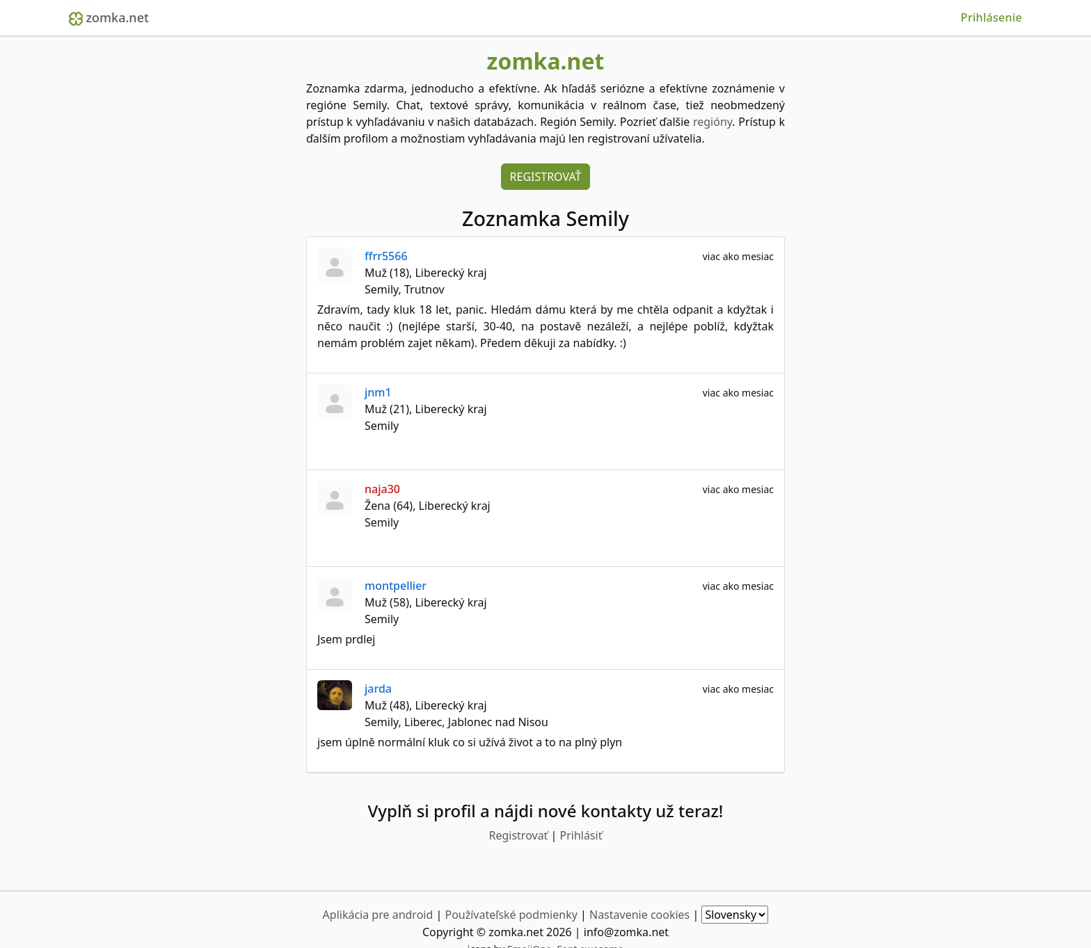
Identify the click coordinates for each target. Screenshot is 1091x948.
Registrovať (546, 176)
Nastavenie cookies (639, 914)
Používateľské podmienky (511, 914)
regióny (712, 121)
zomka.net (109, 17)
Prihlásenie (991, 17)
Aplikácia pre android (378, 914)
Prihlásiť (581, 835)
